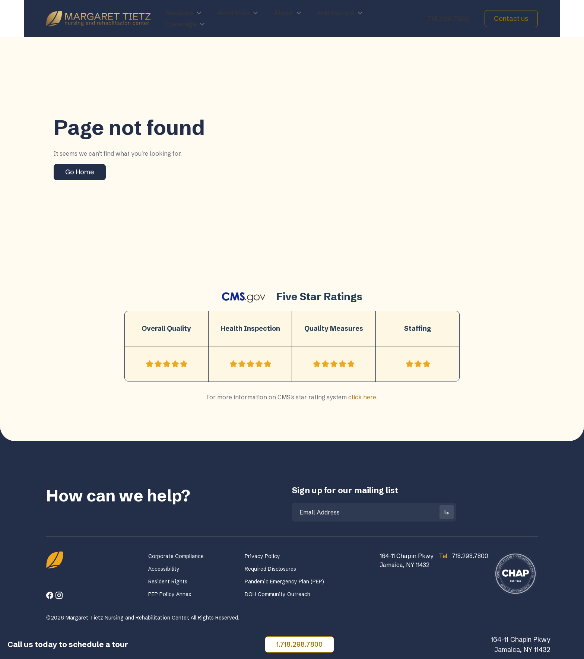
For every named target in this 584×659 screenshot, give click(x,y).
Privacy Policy (262, 556)
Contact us (511, 18)
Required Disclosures (270, 568)
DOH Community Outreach (277, 594)
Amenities (238, 13)
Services (183, 13)
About (288, 13)
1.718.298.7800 (299, 644)
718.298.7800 (448, 19)
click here (362, 397)
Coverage (185, 24)
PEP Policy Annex (169, 594)
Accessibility (164, 568)
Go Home (79, 172)
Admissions (340, 13)
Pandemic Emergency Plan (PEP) (284, 581)
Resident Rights (167, 581)
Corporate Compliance (176, 556)
